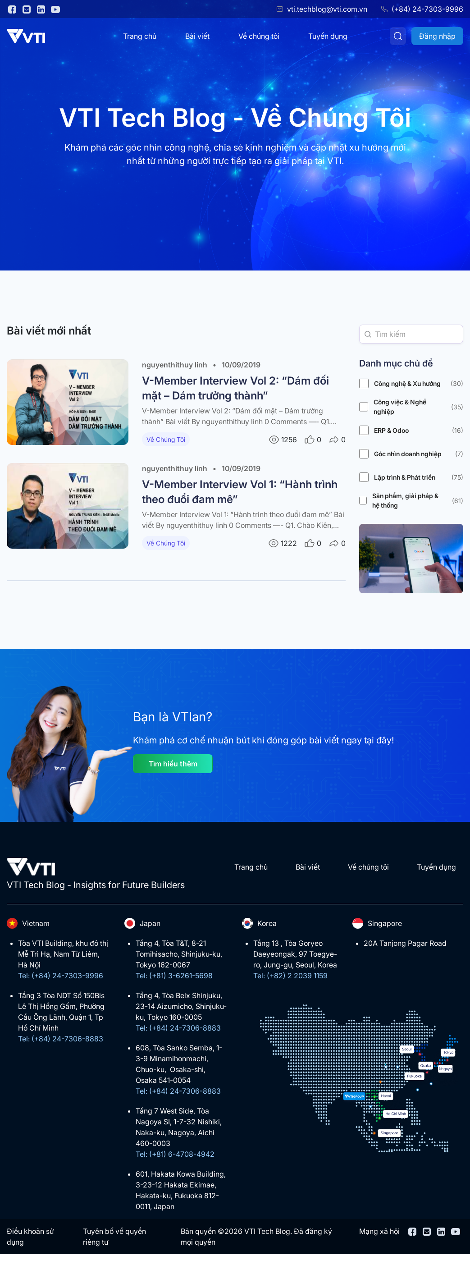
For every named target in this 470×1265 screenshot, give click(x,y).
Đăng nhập (437, 36)
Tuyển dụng (327, 36)
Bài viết (197, 36)
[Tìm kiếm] (398, 36)
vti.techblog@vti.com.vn (327, 9)
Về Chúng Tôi (165, 439)
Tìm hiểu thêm (173, 763)
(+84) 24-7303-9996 (427, 9)
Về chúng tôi (258, 36)
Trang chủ (139, 36)
